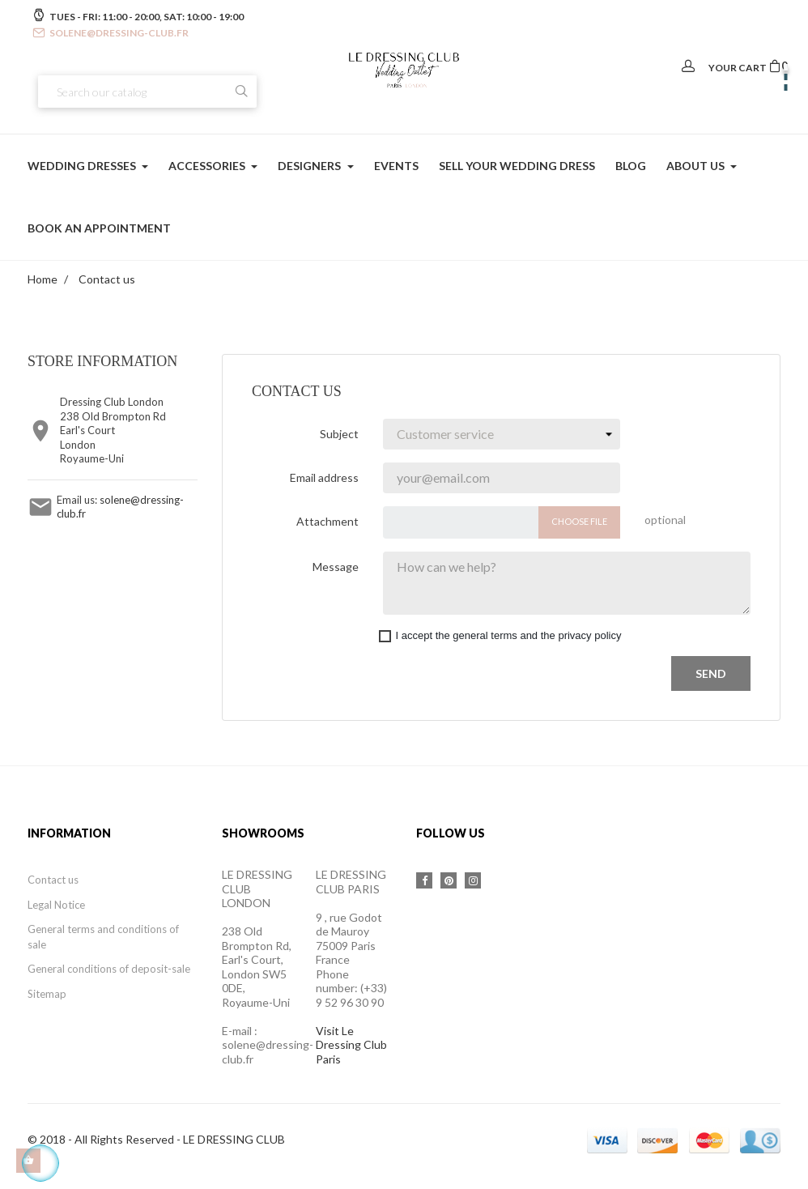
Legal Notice (56, 904)
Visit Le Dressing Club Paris (351, 1045)
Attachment (327, 521)
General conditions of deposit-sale (109, 968)
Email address (324, 477)
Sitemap (47, 993)
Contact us (53, 879)
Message (336, 566)
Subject (339, 434)
